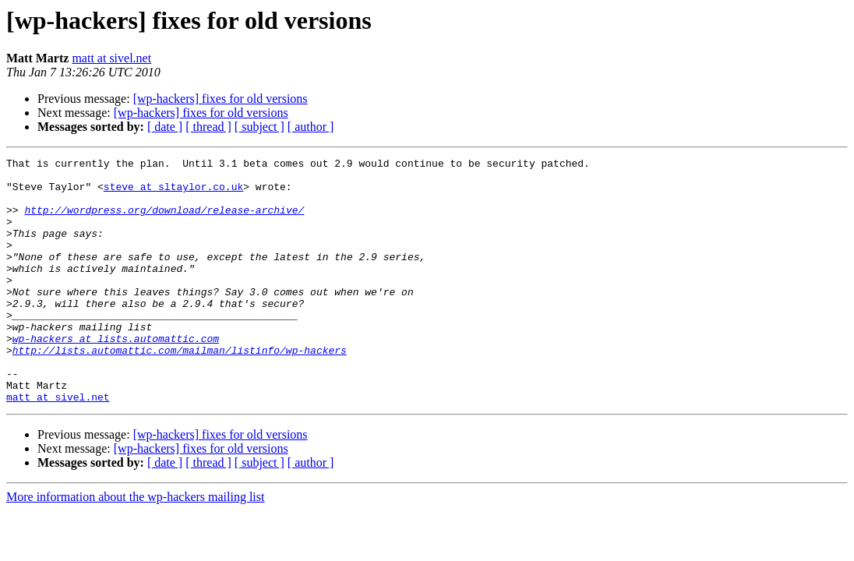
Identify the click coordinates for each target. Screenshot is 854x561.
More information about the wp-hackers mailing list (135, 545)
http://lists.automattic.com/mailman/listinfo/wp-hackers (179, 390)
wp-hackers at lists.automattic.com (115, 376)
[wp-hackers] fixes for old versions (220, 98)
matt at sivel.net (111, 58)
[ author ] (311, 126)
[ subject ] (259, 126)
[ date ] (164, 126)
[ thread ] (208, 126)
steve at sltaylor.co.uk (173, 193)
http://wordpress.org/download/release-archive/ (164, 221)
